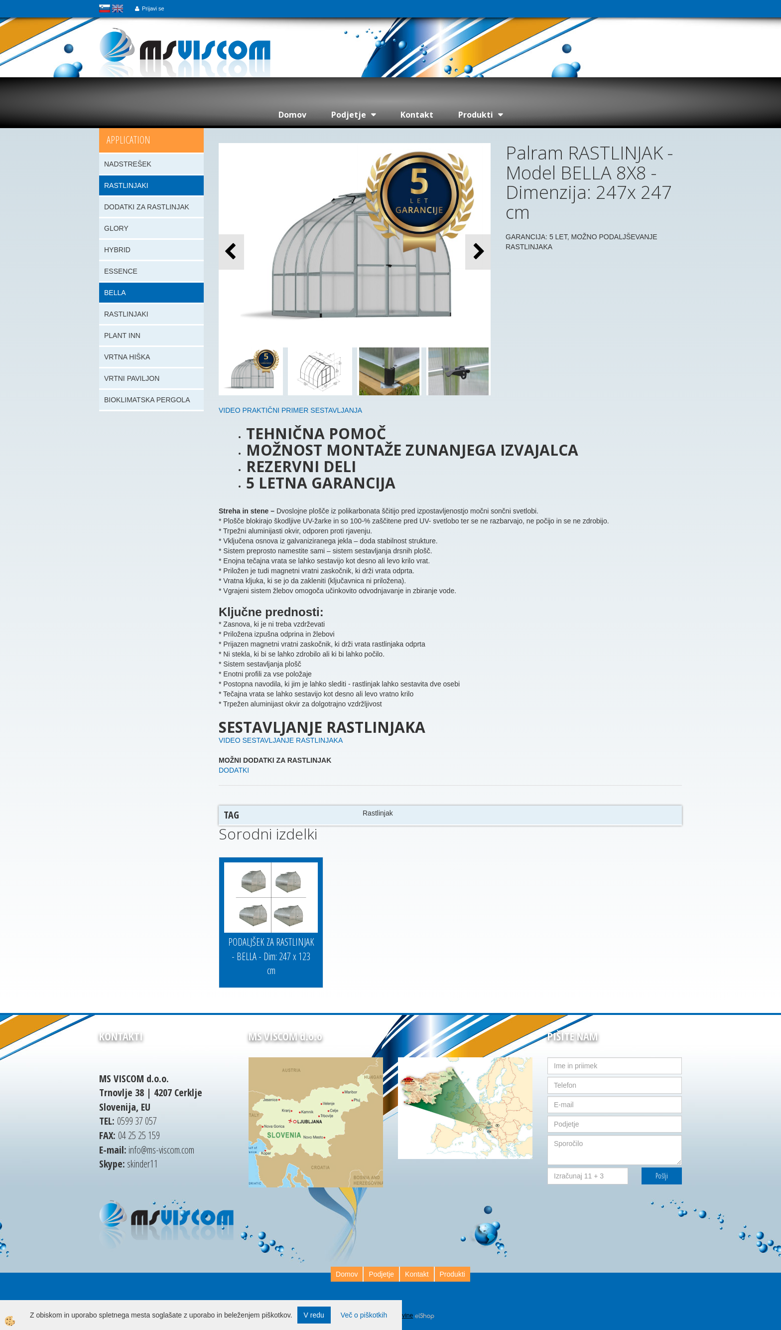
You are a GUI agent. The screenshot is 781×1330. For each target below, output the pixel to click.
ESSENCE (120, 271)
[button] (478, 252)
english (117, 8)
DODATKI (234, 770)
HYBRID (117, 250)
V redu (314, 1315)
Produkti (475, 114)
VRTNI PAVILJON (131, 378)
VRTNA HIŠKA (127, 357)
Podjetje (348, 114)
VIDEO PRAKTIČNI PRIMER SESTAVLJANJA (290, 410)
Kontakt (416, 114)
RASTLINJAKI (126, 185)
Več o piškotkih (364, 1315)
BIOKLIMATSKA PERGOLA (147, 400)
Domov (292, 114)
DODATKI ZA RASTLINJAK (146, 207)
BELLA (115, 293)
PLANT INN (122, 335)
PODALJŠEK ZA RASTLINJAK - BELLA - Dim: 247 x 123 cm (271, 956)
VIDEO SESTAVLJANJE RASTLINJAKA (281, 740)
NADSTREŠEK (127, 164)
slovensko (104, 8)
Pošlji (661, 1175)
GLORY (116, 228)
